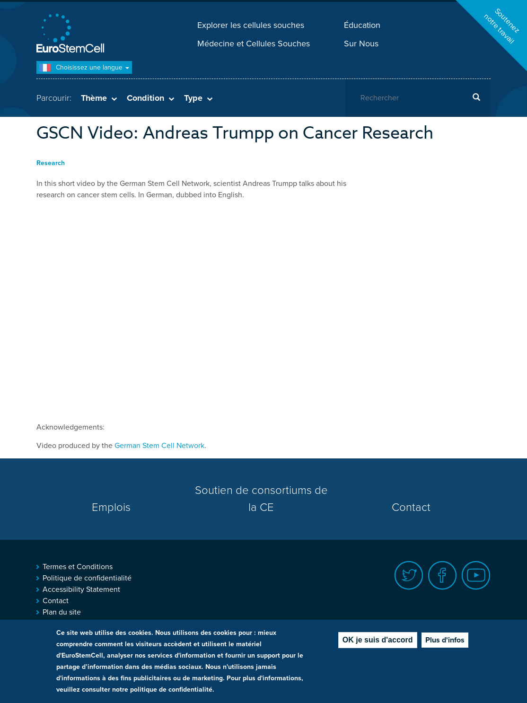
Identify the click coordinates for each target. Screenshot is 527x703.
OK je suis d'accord (378, 640)
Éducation (362, 25)
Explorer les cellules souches (250, 25)
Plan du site (62, 612)
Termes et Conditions (78, 566)
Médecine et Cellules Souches (253, 43)
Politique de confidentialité (87, 578)
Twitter (409, 575)
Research (50, 163)
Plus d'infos (445, 640)
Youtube (476, 575)
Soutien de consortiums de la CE (261, 498)
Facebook (442, 575)
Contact (411, 507)
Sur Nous (361, 43)
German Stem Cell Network (159, 445)
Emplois (111, 507)
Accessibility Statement (81, 589)
